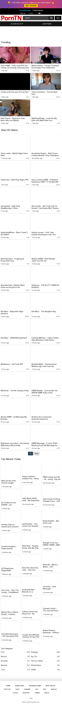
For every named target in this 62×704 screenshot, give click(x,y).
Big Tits (45, 657)
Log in (31, 13)
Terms (37, 693)
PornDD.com (25, 10)
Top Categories (7, 649)
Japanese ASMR (35, 686)
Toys (15, 670)
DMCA (47, 693)
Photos (7, 689)
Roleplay (45, 652)
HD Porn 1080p (45, 661)
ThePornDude (37, 10)
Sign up (22, 13)
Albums (27, 689)
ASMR (45, 670)
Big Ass (15, 657)
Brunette (15, 661)
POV (15, 652)
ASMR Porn (19, 686)
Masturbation (45, 665)
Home (8, 686)
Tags (17, 689)
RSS (44, 689)
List (36, 689)
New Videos (50, 686)
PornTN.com (35, 702)
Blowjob (15, 665)
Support (26, 693)
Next (36, 453)
